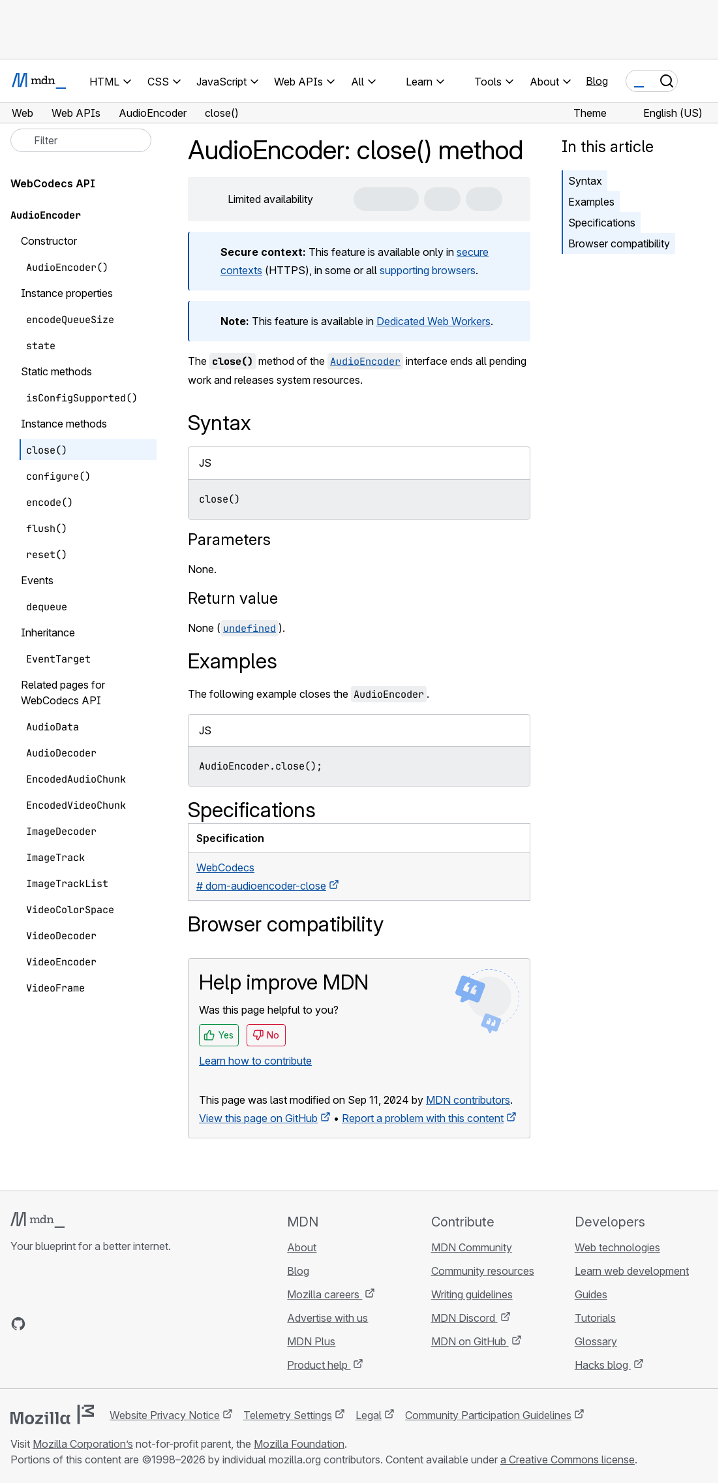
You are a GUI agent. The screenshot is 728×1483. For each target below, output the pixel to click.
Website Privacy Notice (165, 1415)
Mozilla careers (324, 1294)
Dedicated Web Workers (433, 321)
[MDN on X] (65, 1324)
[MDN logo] (37, 1220)
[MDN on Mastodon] (89, 1324)
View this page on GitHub (258, 1118)
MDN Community (471, 1247)
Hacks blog (603, 1364)
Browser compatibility (619, 243)
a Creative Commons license (567, 1459)
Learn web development (632, 1270)
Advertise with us (327, 1317)
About (301, 1247)
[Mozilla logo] (52, 1414)
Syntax (585, 180)
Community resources (482, 1270)
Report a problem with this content (423, 1118)
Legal (369, 1415)
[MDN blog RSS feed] (112, 1324)
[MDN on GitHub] (18, 1324)
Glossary (596, 1341)
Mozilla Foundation (299, 1443)
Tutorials (595, 1317)
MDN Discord (464, 1317)
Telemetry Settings (287, 1415)
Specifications (601, 222)
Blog (597, 80)
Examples (591, 201)
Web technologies (617, 1247)
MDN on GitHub (470, 1341)
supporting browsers (428, 270)
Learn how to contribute (255, 1060)
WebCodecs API (52, 183)
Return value (233, 598)
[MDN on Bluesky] (42, 1324)
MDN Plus (311, 1341)
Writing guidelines (472, 1294)
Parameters (229, 539)
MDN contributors (468, 1099)
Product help (318, 1364)
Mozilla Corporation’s (83, 1443)
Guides (591, 1294)
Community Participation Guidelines (488, 1415)
